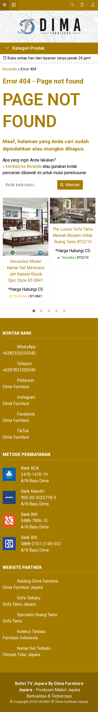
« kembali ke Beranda (22, 166)
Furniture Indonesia (20, 637)
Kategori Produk (24, 48)
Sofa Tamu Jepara (19, 604)
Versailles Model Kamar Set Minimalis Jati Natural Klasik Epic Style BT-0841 (25, 271)
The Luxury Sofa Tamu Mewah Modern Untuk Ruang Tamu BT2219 (73, 235)
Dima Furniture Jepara (23, 587)
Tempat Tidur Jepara (21, 654)
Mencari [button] (70, 184)
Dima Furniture (16, 386)
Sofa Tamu (12, 621)
